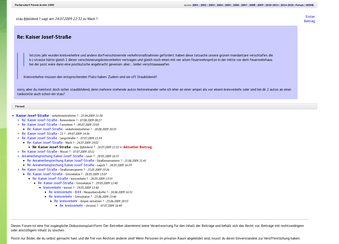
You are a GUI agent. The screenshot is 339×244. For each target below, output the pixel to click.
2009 (260, 5)
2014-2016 (286, 5)
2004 (220, 5)
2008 (252, 5)
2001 (195, 5)
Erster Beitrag (309, 18)
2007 (244, 5)
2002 (203, 5)
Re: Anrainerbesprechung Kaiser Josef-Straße (60, 160)
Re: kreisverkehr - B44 (65, 192)
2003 (211, 5)
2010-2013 (271, 5)
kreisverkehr (52, 187)
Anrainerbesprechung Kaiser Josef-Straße (52, 156)
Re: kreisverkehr (60, 196)
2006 (236, 5)
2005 (228, 5)
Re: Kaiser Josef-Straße (39, 120)
